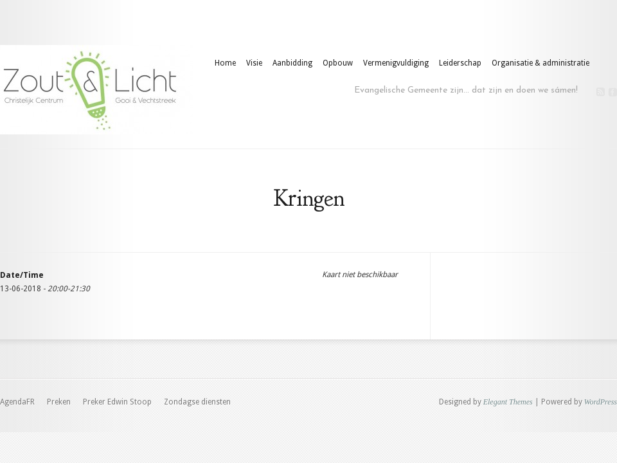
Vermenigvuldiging (396, 63)
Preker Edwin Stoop (117, 401)
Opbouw (338, 63)
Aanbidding (292, 63)
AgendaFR (17, 401)
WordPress (600, 401)
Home (225, 63)
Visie (254, 63)
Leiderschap (460, 63)
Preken (59, 401)
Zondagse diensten (197, 401)
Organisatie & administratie (540, 63)
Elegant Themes (508, 401)
